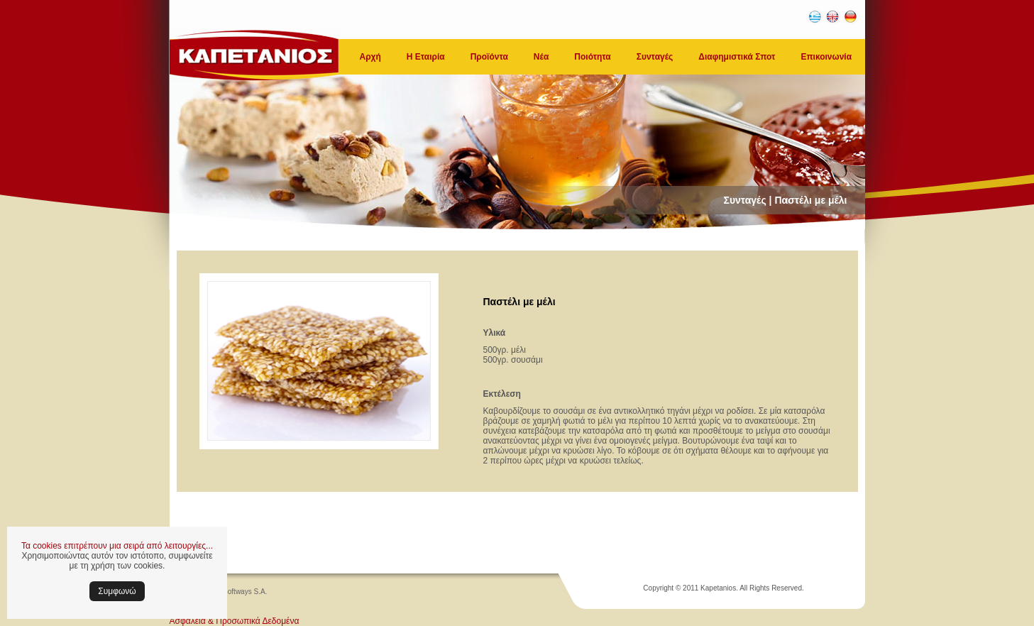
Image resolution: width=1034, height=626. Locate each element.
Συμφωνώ (117, 591)
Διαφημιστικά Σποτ (736, 57)
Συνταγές (655, 57)
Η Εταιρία (426, 57)
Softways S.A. (245, 591)
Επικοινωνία (826, 57)
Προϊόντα (489, 57)
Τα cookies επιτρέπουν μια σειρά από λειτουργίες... (117, 546)
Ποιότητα (592, 57)
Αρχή (370, 57)
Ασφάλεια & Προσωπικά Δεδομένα (234, 621)
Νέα (541, 57)
